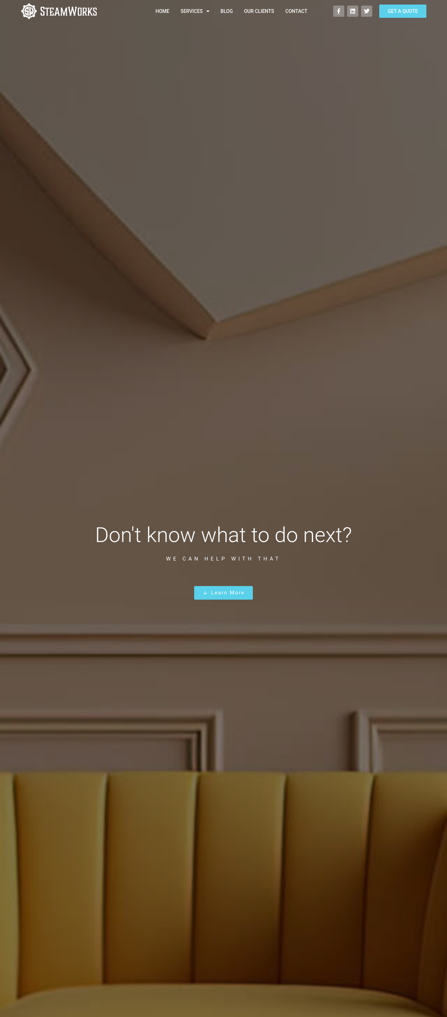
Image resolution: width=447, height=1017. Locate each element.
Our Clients (259, 11)
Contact (296, 11)
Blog (227, 11)
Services (195, 11)
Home (162, 11)
